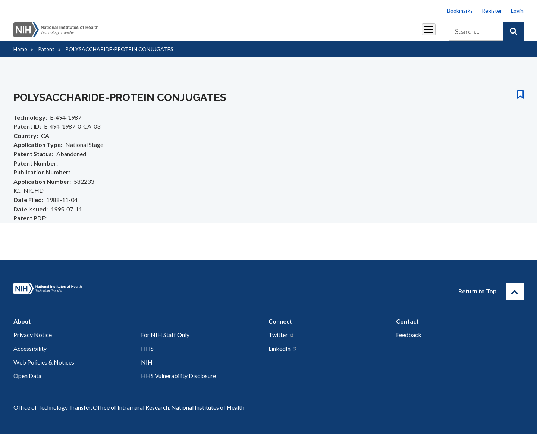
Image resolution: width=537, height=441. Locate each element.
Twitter (281, 341)
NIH (147, 368)
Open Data (27, 382)
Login (517, 10)
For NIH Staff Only (165, 341)
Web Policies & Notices (43, 368)
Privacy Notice (32, 341)
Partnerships (218, 34)
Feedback (408, 341)
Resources (326, 34)
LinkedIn (282, 355)
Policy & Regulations (376, 34)
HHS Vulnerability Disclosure (178, 382)
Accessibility (30, 355)
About (422, 34)
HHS (147, 355)
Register (492, 10)
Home (20, 56)
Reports (291, 34)
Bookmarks (460, 10)
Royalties (257, 34)
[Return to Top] (515, 298)
